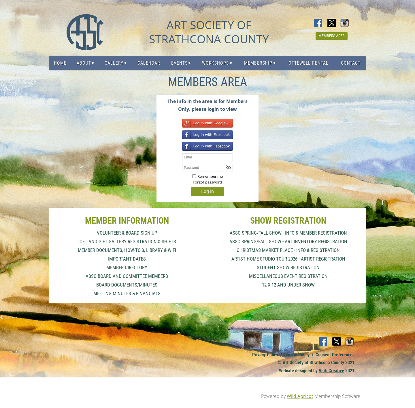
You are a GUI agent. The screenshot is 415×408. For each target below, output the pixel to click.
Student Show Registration (288, 267)
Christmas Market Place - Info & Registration (288, 250)
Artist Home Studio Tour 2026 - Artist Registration (288, 259)
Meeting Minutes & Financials (127, 293)
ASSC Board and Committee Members (127, 276)
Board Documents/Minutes (126, 285)
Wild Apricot (300, 396)
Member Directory (126, 267)
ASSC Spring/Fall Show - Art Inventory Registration (288, 241)
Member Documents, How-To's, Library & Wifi (127, 250)
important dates (127, 259)
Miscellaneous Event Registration (288, 276)
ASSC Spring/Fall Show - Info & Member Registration (288, 233)
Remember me (210, 176)
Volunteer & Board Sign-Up (127, 233)
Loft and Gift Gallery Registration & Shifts (127, 241)
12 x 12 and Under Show (288, 285)
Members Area (331, 35)
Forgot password (207, 182)
